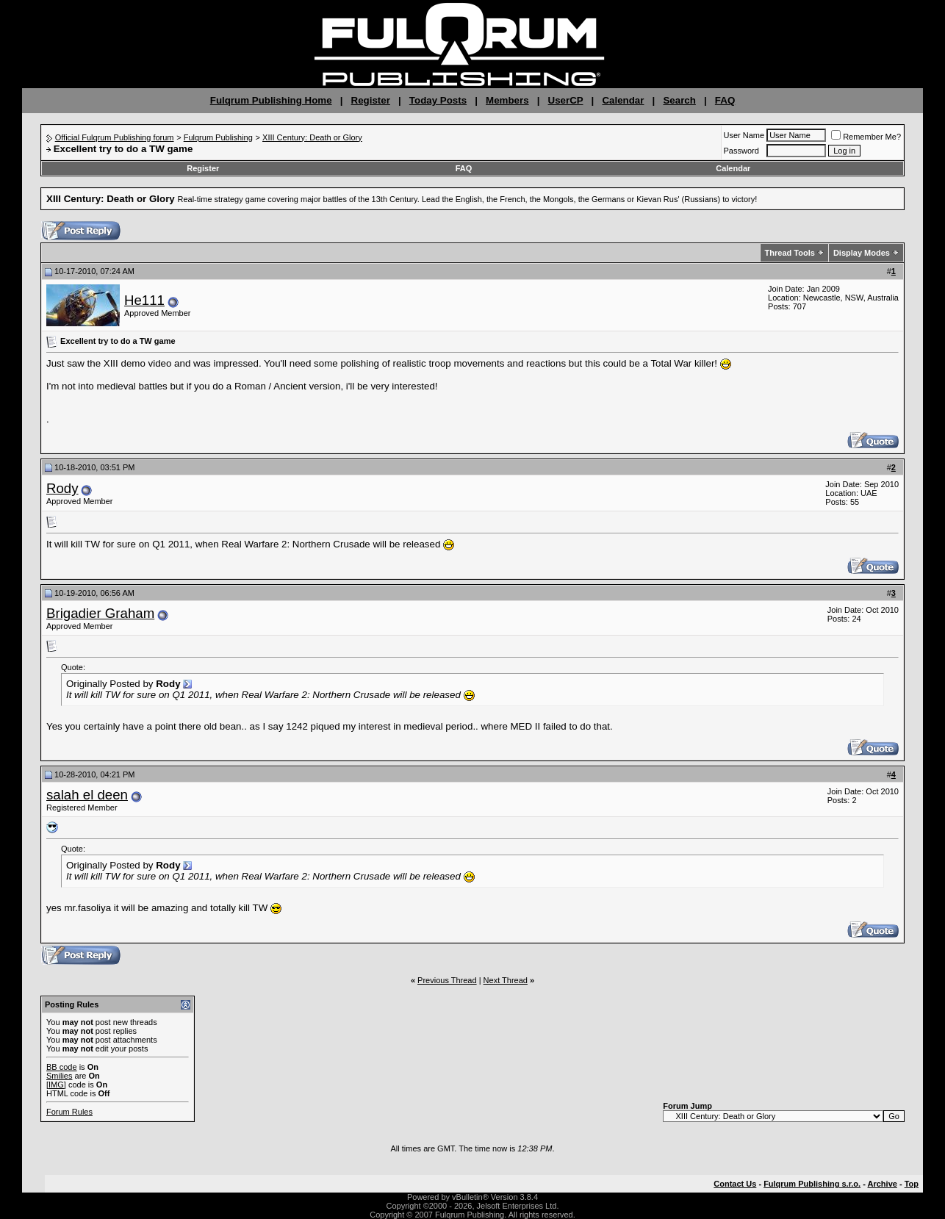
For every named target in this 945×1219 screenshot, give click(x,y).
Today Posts (438, 100)
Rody (62, 488)
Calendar (623, 100)
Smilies (59, 1075)
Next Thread (506, 980)
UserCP (565, 100)
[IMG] (56, 1084)
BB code (61, 1066)
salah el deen (87, 794)
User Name (744, 135)
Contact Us (735, 1183)
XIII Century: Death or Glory (312, 137)
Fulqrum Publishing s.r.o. (811, 1183)
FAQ (725, 100)
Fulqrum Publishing (218, 137)
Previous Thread (447, 980)
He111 (144, 300)
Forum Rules (69, 1111)
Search (679, 100)
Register (370, 100)
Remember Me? (866, 136)
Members (507, 100)
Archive (882, 1183)
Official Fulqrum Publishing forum (114, 137)
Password (741, 150)
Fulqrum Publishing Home (271, 100)
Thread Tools (790, 252)
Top (912, 1183)
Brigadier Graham (100, 613)
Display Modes (861, 252)
